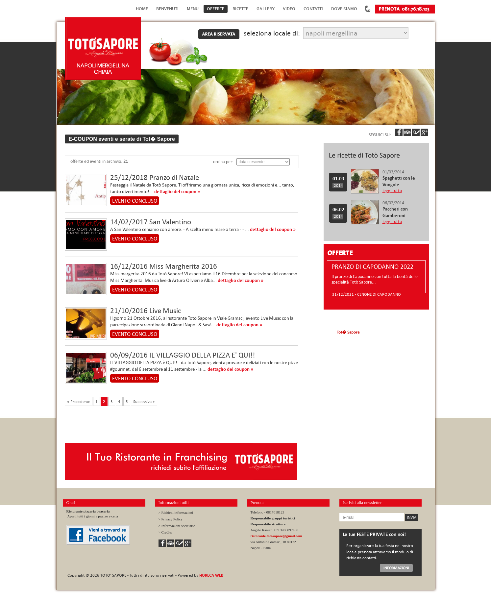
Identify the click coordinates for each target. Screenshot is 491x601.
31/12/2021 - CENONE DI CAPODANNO (366, 294)
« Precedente (78, 401)
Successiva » (144, 401)
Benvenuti (167, 8)
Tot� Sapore (348, 332)
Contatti (313, 8)
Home (142, 8)
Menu (193, 8)
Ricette (240, 8)
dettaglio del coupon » (177, 191)
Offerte (215, 8)
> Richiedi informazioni (176, 512)
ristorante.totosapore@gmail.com (276, 536)
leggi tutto (392, 190)
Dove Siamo (344, 8)
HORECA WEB (211, 575)
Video (289, 8)
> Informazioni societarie (177, 526)
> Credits (165, 532)
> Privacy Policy (171, 519)
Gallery (266, 8)
